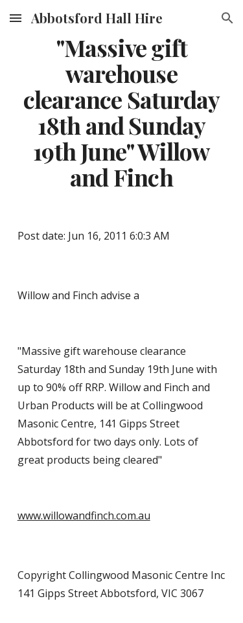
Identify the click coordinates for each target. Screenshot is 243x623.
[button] (15, 18)
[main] (121, 112)
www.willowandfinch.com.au (83, 515)
